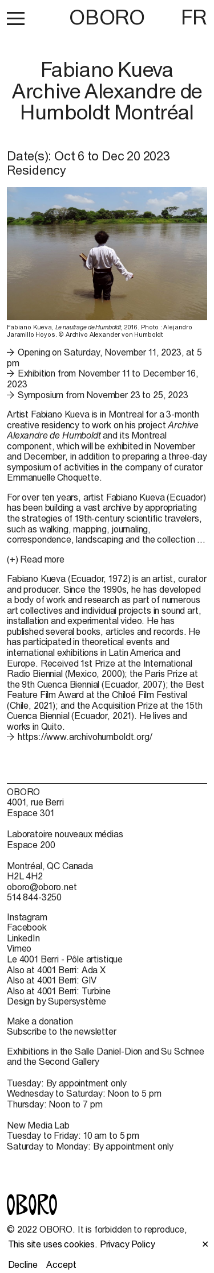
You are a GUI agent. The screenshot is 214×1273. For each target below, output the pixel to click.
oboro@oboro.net (42, 887)
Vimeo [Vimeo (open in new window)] (19, 948)
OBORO (106, 17)
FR (194, 17)
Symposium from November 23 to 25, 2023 (103, 395)
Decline (23, 1264)
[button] (16, 18)
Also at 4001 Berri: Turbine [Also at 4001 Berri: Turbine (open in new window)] (59, 991)
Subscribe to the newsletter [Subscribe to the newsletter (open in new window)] (61, 1031)
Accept (61, 1264)
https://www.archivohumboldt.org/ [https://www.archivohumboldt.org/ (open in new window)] (85, 736)
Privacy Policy (127, 1244)
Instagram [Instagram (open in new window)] (27, 917)
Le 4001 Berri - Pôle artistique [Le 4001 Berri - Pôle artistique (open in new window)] (65, 959)
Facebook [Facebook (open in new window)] (27, 927)
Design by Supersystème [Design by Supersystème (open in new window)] (56, 1001)
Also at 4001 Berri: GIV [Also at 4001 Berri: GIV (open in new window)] (51, 980)
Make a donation (40, 1021)
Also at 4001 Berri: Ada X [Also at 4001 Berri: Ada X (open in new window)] (56, 970)
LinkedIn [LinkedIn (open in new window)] (23, 938)
